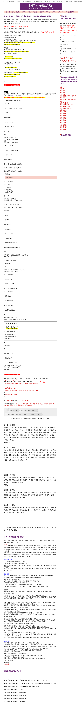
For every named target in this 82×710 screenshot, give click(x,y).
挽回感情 (29, 405)
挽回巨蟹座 (63, 115)
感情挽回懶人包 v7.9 (11, 388)
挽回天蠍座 (63, 122)
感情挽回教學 (22, 405)
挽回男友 (38, 404)
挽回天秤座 (63, 120)
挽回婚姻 (32, 404)
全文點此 (6, 544)
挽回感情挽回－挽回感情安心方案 (14, 689)
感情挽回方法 (14, 405)
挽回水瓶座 (63, 127)
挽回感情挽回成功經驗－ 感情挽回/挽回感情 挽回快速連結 (22, 686)
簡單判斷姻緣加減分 (11, 394)
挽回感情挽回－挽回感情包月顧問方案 (15, 698)
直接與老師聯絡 (68, 60)
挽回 (61, 87)
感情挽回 (9, 400)
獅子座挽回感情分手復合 (28, 410)
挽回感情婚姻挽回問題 (66, 104)
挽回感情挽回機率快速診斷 (68, 96)
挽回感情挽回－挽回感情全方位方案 (14, 701)
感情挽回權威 (20, 404)
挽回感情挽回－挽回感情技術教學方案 (15, 695)
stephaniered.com (24, 400)
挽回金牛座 (63, 112)
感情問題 (49, 404)
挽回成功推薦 (64, 103)
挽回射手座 (63, 124)
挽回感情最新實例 (65, 106)
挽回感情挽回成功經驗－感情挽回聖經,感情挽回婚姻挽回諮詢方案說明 (26, 680)
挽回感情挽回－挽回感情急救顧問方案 (15, 692)
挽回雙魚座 (63, 129)
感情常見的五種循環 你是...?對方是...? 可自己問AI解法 (21, 390)
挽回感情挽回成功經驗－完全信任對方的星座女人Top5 (24, 414)
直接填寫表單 (67, 58)
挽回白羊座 (63, 110)
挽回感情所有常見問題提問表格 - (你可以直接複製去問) (21, 383)
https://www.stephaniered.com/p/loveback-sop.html (20, 380)
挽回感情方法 (64, 97)
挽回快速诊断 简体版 (66, 108)
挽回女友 (44, 404)
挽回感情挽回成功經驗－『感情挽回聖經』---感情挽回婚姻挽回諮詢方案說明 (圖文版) (30, 683)
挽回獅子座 (13, 410)
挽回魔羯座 (63, 126)
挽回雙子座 (63, 113)
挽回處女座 (63, 119)
